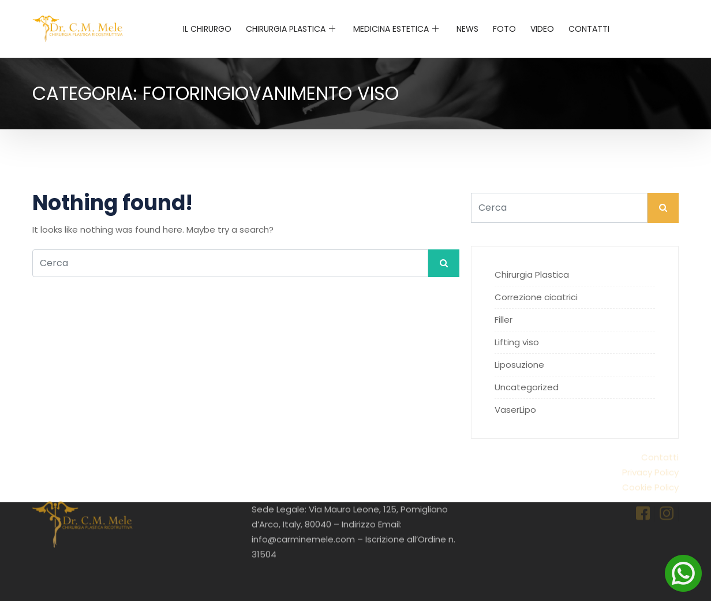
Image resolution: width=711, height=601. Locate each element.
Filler (503, 319)
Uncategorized (527, 387)
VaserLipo (515, 410)
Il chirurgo (207, 29)
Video (542, 29)
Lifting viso (517, 342)
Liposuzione (519, 365)
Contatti (588, 29)
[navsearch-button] (671, 26)
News (467, 29)
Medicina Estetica (396, 28)
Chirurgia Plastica (290, 28)
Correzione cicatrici (536, 297)
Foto (504, 29)
